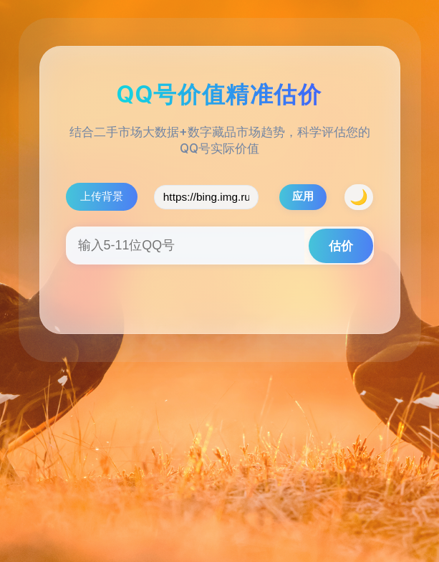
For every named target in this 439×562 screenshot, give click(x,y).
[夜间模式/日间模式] (358, 197)
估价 (341, 246)
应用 (303, 196)
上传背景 (101, 196)
